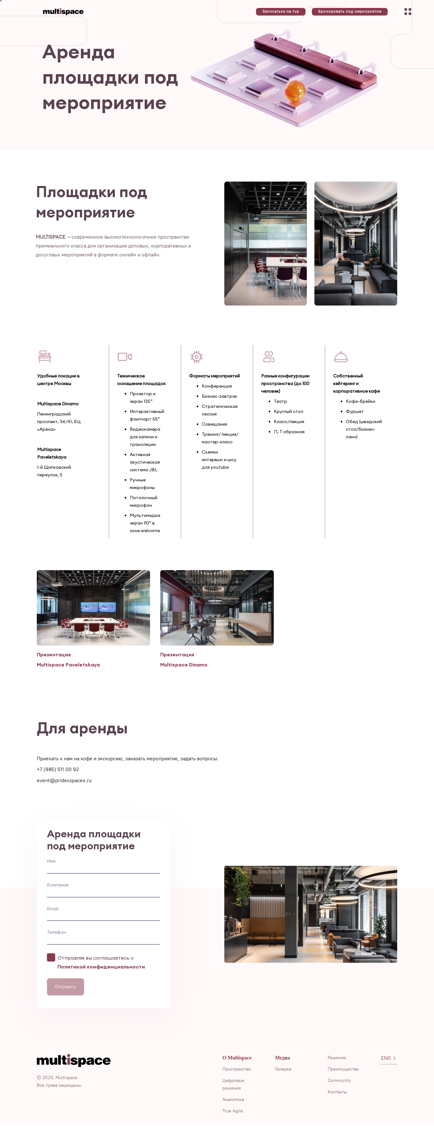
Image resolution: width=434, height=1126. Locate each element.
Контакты (337, 1093)
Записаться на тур (280, 12)
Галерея (283, 1070)
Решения (337, 1059)
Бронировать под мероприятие (349, 12)
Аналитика (233, 1101)
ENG (389, 1060)
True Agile (232, 1112)
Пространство (236, 1070)
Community (339, 1082)
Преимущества (343, 1070)
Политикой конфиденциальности (101, 968)
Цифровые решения (233, 1085)
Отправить (65, 988)
